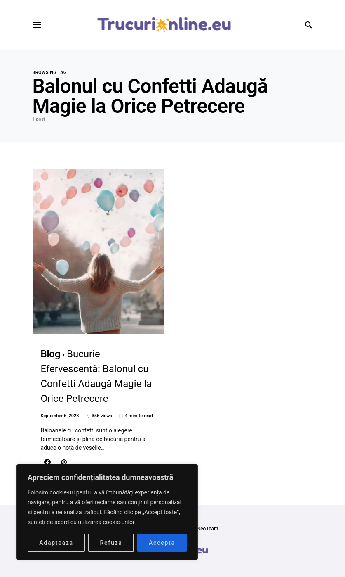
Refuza (111, 542)
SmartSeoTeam (201, 529)
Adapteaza (56, 542)
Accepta (162, 542)
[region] (107, 512)
